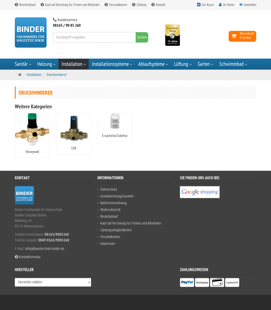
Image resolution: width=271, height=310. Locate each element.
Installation (74, 64)
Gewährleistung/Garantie (117, 196)
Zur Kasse (208, 5)
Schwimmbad (233, 64)
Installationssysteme (112, 64)
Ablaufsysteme (153, 64)
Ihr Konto (228, 5)
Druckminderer (57, 75)
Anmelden (250, 5)
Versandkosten (116, 5)
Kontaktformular (28, 257)
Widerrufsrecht (110, 210)
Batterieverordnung (113, 203)
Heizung (46, 64)
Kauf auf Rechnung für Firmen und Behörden (70, 5)
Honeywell (32, 152)
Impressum (107, 243)
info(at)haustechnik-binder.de (44, 249)
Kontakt (158, 5)
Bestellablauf (25, 5)
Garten (205, 64)
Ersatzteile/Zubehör (115, 136)
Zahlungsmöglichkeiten (116, 230)
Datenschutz (108, 189)
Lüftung (182, 64)
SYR (73, 148)
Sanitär (23, 64)
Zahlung (139, 5)
